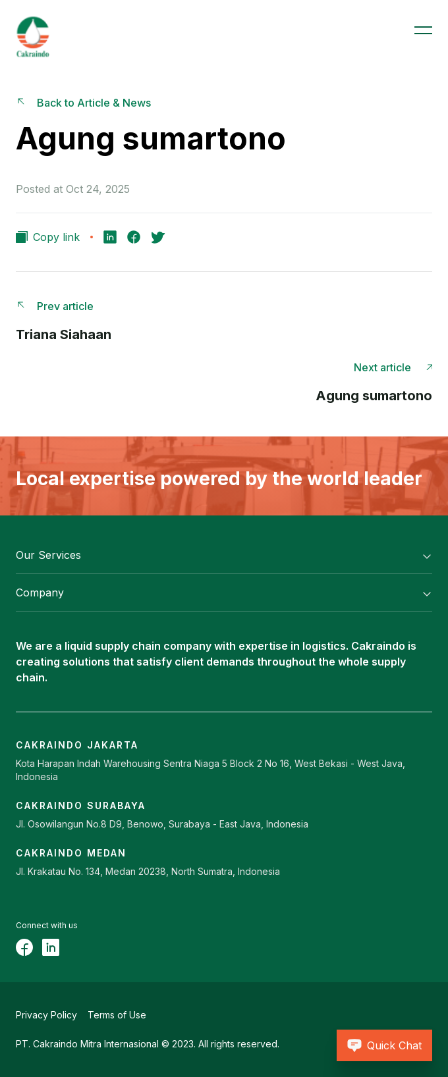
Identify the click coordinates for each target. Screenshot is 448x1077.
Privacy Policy (46, 1014)
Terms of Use (117, 1014)
